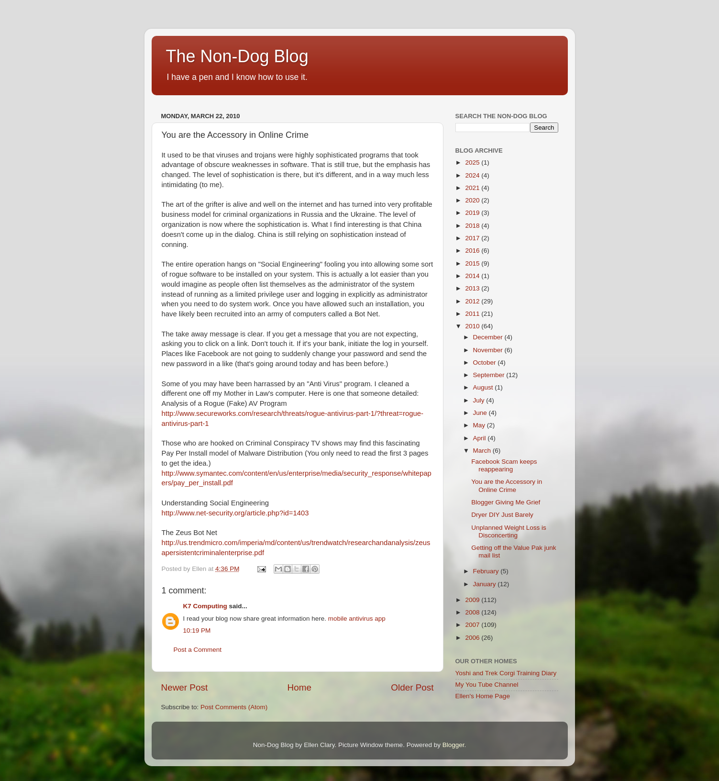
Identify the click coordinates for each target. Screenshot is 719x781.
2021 (473, 187)
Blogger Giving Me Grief (505, 502)
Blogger (453, 744)
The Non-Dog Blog (237, 56)
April (480, 438)
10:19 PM (197, 630)
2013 (473, 288)
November (489, 350)
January (485, 584)
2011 (473, 313)
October (485, 362)
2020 (473, 200)
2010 (473, 326)
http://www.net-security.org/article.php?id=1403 (235, 513)
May (480, 425)
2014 (473, 275)
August (484, 387)
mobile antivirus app (357, 618)
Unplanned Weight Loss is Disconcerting (508, 531)
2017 (473, 238)
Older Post (412, 687)
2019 (473, 212)
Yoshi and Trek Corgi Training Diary (506, 673)
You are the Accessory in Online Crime (506, 485)
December (489, 337)
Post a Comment (198, 649)
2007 (473, 624)
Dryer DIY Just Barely (502, 514)
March (483, 450)
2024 (473, 175)
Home (299, 687)
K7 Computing (205, 606)
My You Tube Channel (487, 684)
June (481, 412)
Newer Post (184, 687)
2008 (473, 612)
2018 (473, 225)
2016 (473, 250)
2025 (473, 162)
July (480, 400)
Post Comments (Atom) (233, 707)
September (490, 375)
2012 (473, 301)
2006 (473, 637)
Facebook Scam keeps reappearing (504, 465)
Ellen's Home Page (482, 696)
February (487, 571)
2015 (473, 263)
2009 (473, 599)
